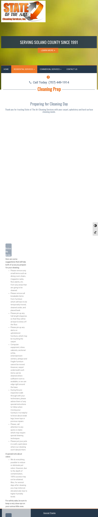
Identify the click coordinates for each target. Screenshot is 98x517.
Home (6, 69)
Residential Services (24, 69)
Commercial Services (50, 69)
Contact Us (71, 69)
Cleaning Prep (49, 89)
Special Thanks (49, 513)
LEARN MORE (48, 50)
